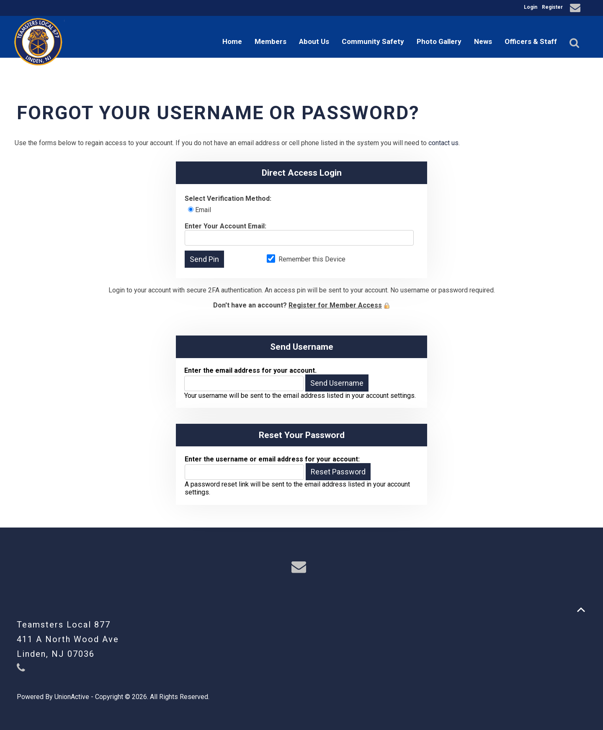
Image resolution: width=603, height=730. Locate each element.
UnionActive (71, 697)
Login (530, 7)
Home (232, 41)
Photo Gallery (439, 41)
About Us (314, 41)
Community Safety (373, 41)
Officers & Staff (531, 41)
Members (270, 41)
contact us (443, 143)
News (483, 41)
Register (552, 7)
